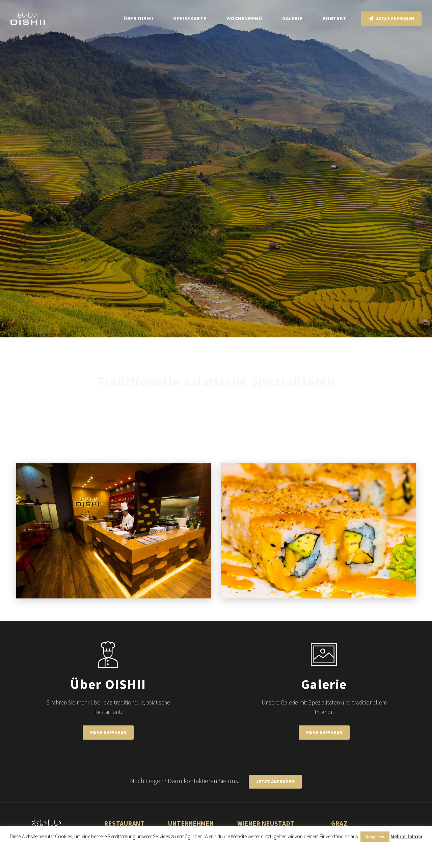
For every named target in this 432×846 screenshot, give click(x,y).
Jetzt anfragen (391, 18)
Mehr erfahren (108, 732)
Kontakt (335, 18)
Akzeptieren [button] (374, 837)
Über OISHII (138, 18)
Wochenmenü (244, 18)
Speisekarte (190, 18)
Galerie (292, 18)
